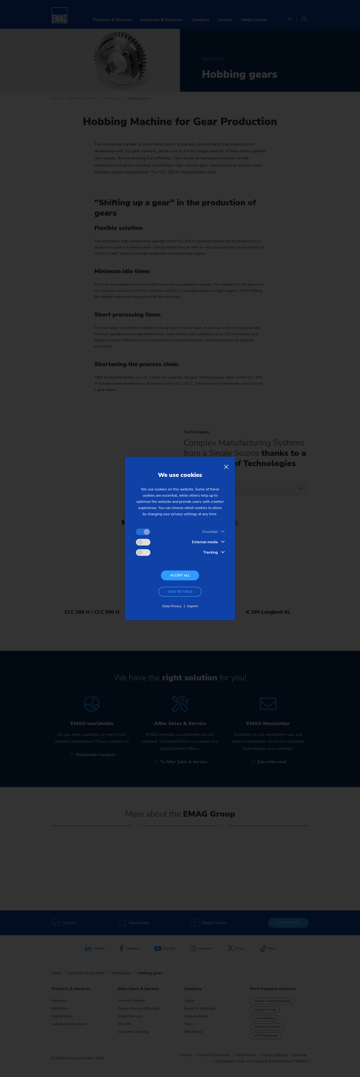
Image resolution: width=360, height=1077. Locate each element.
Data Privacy (171, 606)
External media (205, 542)
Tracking (210, 552)
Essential (210, 531)
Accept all (180, 575)
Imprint (192, 606)
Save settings (180, 592)
